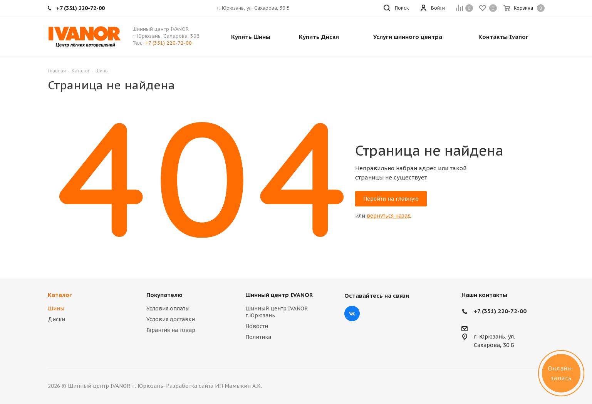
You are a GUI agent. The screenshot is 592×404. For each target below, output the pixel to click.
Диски (56, 319)
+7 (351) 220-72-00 (168, 43)
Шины (56, 308)
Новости (256, 326)
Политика (258, 337)
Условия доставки (170, 319)
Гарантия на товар (170, 330)
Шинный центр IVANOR (279, 294)
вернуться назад (389, 215)
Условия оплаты (168, 308)
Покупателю (164, 294)
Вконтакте (352, 313)
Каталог (60, 294)
